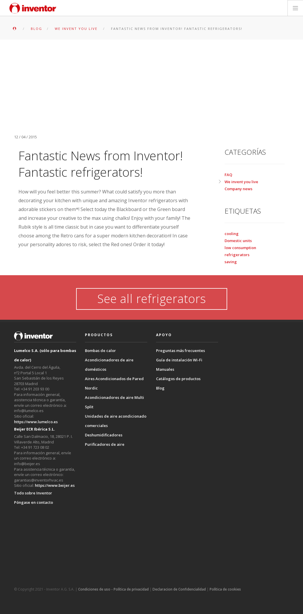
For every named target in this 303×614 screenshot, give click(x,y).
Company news (238, 188)
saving (231, 261)
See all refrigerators (151, 298)
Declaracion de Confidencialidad (179, 589)
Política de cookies (225, 589)
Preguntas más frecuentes (180, 350)
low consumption (240, 247)
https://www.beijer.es (55, 485)
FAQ (228, 174)
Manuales (165, 369)
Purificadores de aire (104, 444)
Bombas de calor (100, 350)
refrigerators (237, 254)
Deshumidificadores (103, 435)
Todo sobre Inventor (33, 493)
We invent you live (241, 181)
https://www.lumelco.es (36, 421)
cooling (232, 233)
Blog (160, 388)
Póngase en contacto (33, 502)
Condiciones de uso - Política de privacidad (113, 589)
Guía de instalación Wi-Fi (179, 360)
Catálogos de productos (178, 378)
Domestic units (238, 240)
